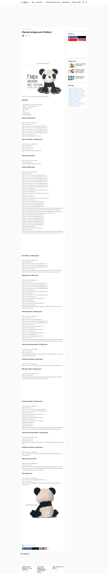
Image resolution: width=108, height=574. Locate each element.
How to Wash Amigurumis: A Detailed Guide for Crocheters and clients (42, 569)
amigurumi (28, 29)
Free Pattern (33, 545)
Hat (82, 93)
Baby (70, 88)
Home (23, 29)
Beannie (80, 88)
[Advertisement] (54, 16)
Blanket (71, 91)
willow (77, 105)
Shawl (79, 98)
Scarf (74, 98)
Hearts (70, 96)
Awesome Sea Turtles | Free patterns (80, 64)
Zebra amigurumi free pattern (58, 567)
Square (77, 100)
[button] (83, 2)
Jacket (76, 96)
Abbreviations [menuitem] (66, 2)
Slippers (71, 100)
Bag (75, 88)
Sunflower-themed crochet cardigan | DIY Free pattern (80, 71)
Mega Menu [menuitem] (39, 2)
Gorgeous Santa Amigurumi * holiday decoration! (27, 568)
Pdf (70, 98)
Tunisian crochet (80, 103)
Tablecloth (71, 103)
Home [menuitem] (33, 2)
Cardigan (82, 91)
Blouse (76, 91)
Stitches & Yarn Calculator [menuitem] (52, 2)
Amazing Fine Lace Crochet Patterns (80, 77)
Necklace (82, 96)
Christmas (71, 93)
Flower (77, 93)
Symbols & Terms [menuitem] (76, 2)
